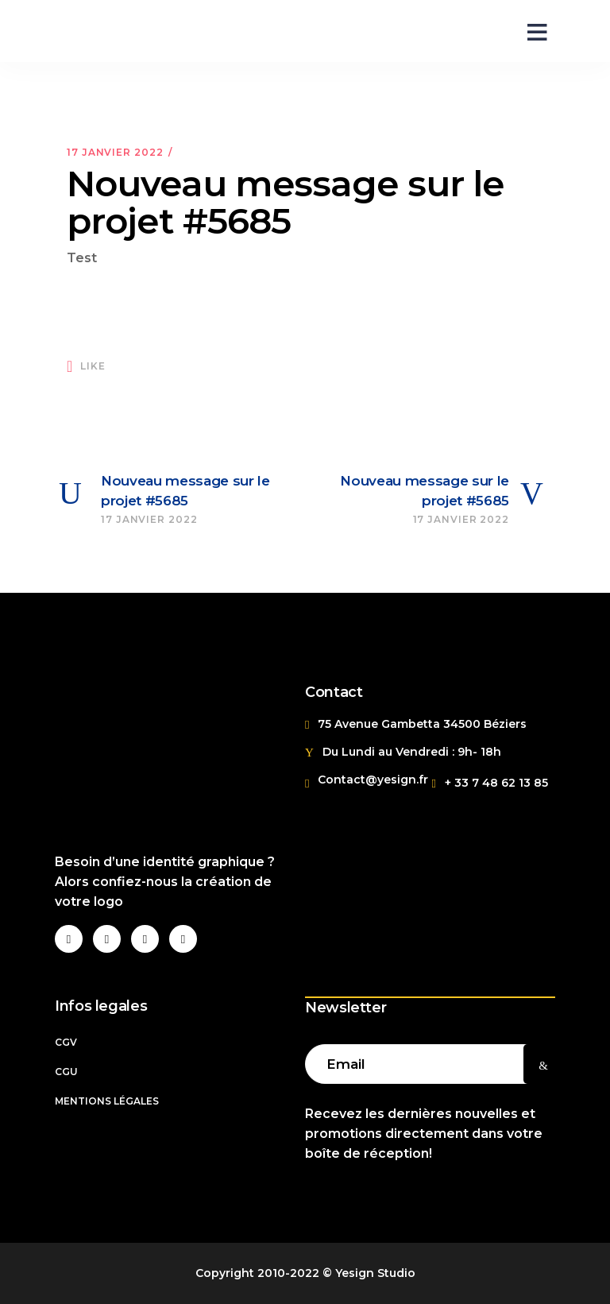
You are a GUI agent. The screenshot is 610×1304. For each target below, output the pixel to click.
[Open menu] (531, 31)
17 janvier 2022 (115, 152)
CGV (66, 1042)
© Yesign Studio (368, 1273)
